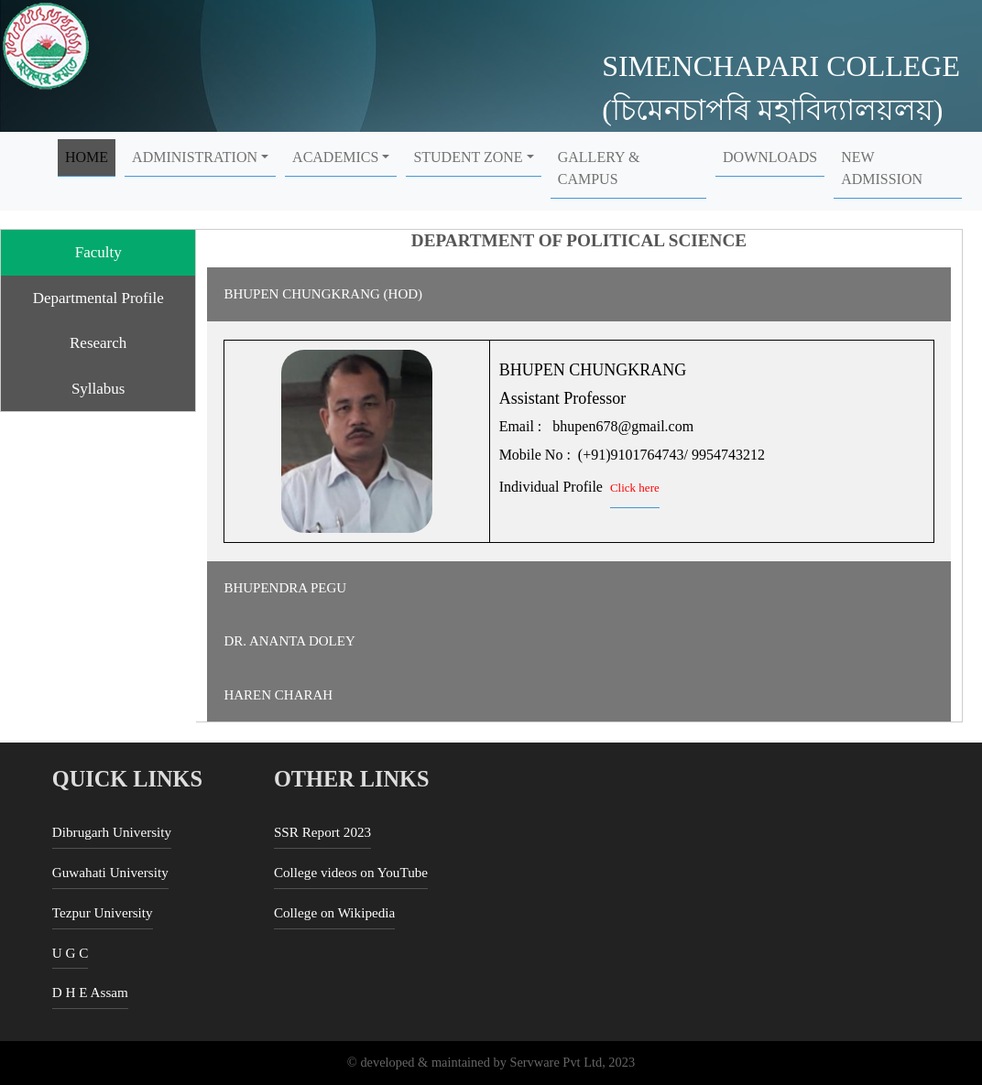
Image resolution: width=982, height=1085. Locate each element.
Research (98, 343)
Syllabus (98, 388)
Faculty (98, 252)
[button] (200, 158)
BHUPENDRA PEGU (285, 587)
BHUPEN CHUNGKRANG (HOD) (323, 294)
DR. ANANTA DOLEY (289, 641)
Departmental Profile (98, 298)
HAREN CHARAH (278, 695)
